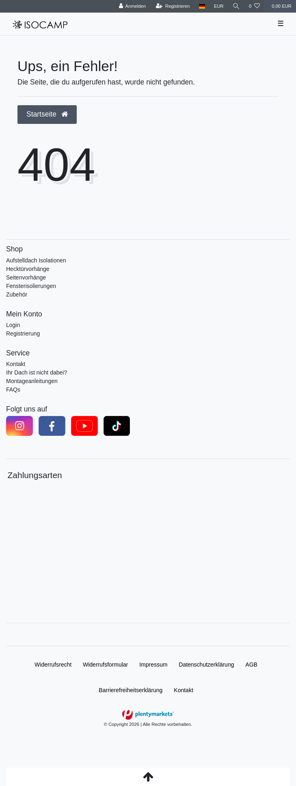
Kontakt (15, 364)
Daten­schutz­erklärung (206, 664)
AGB (251, 664)
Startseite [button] (47, 114)
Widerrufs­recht (53, 664)
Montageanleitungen (32, 381)
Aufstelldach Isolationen (36, 260)
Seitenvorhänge (26, 277)
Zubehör (16, 294)
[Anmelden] (132, 6)
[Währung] (219, 6)
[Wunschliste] (254, 6)
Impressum (153, 664)
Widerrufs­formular (105, 664)
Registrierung (23, 333)
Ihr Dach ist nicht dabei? (36, 372)
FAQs (13, 389)
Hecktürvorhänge (28, 269)
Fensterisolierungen (31, 286)
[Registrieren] (172, 6)
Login (13, 325)
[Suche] (236, 6)
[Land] (202, 6)
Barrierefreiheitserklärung (130, 690)
